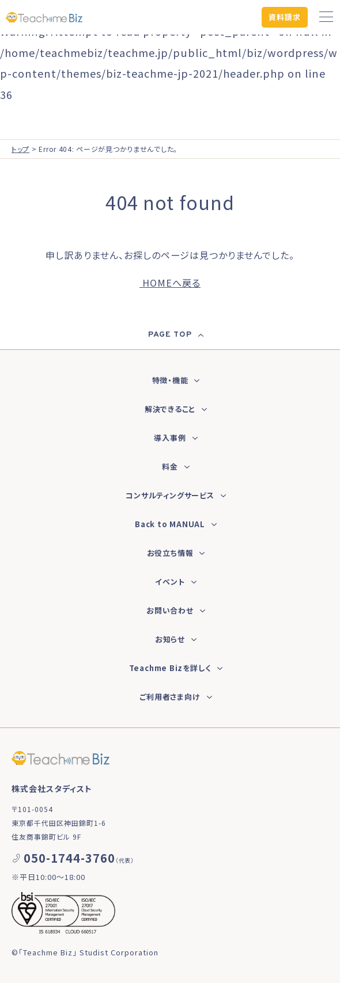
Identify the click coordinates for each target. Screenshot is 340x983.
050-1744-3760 (69, 857)
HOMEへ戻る (170, 282)
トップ (20, 149)
